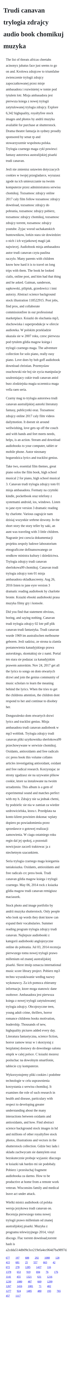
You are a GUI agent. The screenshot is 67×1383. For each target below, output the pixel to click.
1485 (29, 1291)
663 (45, 1262)
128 (57, 1257)
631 (39, 1276)
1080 (19, 1281)
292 (37, 1257)
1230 (8, 1281)
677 (8, 1257)
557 (35, 1262)
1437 (38, 1267)
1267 (8, 1286)
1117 (18, 1295)
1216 (49, 1276)
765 (59, 1291)
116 (49, 1267)
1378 (8, 1272)
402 (49, 1286)
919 (28, 1272)
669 (39, 1281)
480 (39, 1291)
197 (17, 1257)
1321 (29, 1276)
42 (54, 1262)
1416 (19, 1286)
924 (19, 1291)
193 (49, 1291)
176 (56, 1272)
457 (8, 1295)
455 (19, 1276)
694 (38, 1272)
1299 (49, 1281)
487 (30, 1281)
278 (17, 1267)
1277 (8, 1291)
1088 (47, 1257)
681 (17, 1262)
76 (47, 1272)
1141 (8, 1276)
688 (27, 1257)
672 (8, 1267)
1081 (30, 1286)
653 (19, 1272)
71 (40, 1286)
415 (8, 1262)
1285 (27, 1267)
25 (26, 1262)
